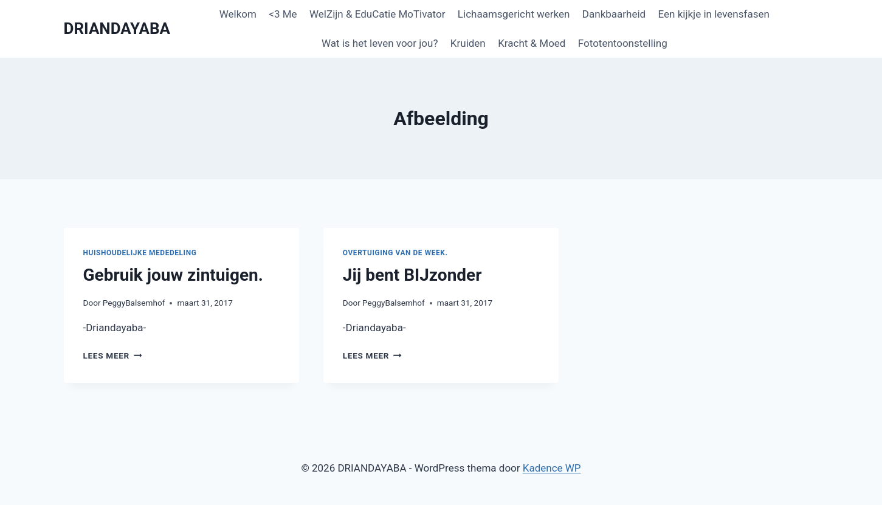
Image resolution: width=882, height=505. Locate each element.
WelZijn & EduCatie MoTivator (377, 14)
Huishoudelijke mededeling (140, 253)
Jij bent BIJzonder (412, 275)
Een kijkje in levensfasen (714, 14)
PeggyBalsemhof (134, 302)
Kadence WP (552, 468)
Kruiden (468, 43)
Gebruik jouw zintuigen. (173, 275)
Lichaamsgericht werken (514, 14)
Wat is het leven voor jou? (380, 43)
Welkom (238, 14)
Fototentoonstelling (622, 43)
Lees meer (112, 355)
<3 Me (283, 14)
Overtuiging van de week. (395, 253)
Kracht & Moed (531, 43)
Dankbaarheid (614, 14)
